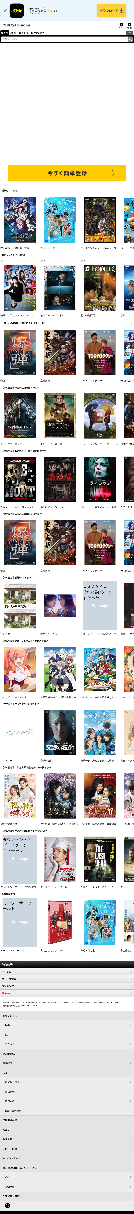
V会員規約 (15, 1002)
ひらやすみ (6, 634)
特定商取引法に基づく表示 (108, 1002)
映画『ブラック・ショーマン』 (17, 315)
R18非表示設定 (13, 1110)
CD (15, 33)
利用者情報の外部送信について (14, 1005)
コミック (25, 33)
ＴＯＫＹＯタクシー (91, 380)
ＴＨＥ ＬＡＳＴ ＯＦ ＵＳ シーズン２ (104, 887)
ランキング (67, 986)
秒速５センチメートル (52, 315)
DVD (6, 33)
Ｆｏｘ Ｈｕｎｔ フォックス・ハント (21, 507)
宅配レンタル (12, 1082)
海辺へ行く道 (47, 248)
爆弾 (2, 380)
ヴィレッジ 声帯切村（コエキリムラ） (102, 507)
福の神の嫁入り (8, 824)
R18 (129, 33)
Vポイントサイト (12, 1158)
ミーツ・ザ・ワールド (12, 950)
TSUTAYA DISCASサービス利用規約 (33, 1002)
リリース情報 (67, 978)
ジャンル (67, 971)
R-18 (67, 993)
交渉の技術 (46, 760)
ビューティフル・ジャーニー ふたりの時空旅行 (107, 444)
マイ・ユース (7, 760)
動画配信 (7, 1063)
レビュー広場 (10, 1149)
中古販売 (10, 1101)
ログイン (129, 28)
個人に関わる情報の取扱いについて (84, 1002)
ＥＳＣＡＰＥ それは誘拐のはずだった (102, 634)
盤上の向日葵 (88, 315)
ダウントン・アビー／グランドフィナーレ (23, 887)
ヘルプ (6, 1129)
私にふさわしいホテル (52, 950)
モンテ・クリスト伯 (51, 444)
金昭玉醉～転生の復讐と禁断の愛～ (100, 824)
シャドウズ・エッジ (11, 444)
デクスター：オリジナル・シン (57, 887)
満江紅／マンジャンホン (53, 507)
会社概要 (6, 1002)
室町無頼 (45, 380)
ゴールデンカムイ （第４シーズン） (101, 248)
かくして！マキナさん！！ (14, 697)
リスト (121, 28)
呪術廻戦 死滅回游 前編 (14, 248)
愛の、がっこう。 (50, 634)
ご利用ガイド (10, 1120)
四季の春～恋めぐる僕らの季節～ (98, 760)
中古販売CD (39, 33)
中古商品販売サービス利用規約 (59, 1002)
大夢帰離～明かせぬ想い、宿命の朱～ (60, 824)
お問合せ (7, 1139)
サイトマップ (32, 1005)
